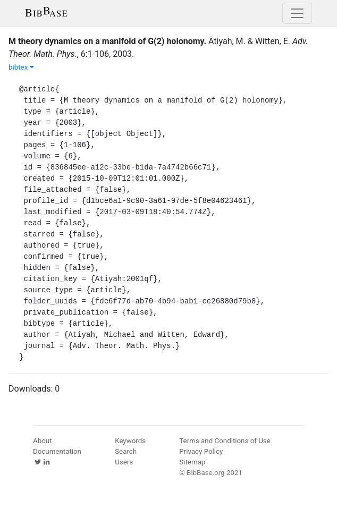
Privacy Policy (201, 451)
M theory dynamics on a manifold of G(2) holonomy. (107, 41)
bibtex (21, 67)
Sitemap (192, 462)
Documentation (57, 451)
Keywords (130, 441)
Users (124, 462)
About (42, 441)
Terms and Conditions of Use (224, 441)
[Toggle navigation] (297, 13)
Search (126, 451)
